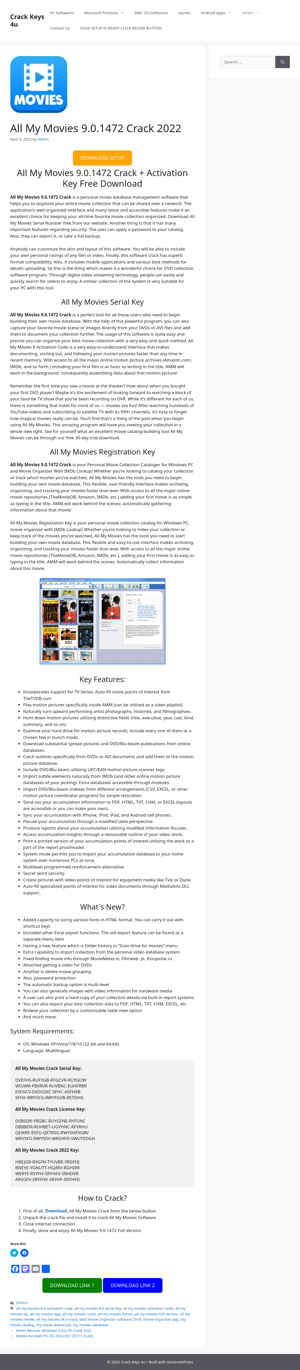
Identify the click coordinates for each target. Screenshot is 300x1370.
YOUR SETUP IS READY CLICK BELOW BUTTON (120, 27)
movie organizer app (161, 1319)
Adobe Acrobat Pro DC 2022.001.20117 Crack (54, 1335)
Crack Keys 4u (27, 20)
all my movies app (45, 1314)
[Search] (282, 62)
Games (184, 12)
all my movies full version (156, 1314)
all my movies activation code (148, 1308)
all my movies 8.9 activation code (44, 1308)
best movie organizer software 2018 (110, 1319)
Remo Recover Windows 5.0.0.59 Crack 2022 (54, 1330)
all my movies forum (115, 1314)
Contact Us (60, 27)
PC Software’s (62, 12)
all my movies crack (79, 1314)
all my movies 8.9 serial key (97, 1308)
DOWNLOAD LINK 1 (72, 1285)
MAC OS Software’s (151, 12)
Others (253, 12)
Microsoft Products (107, 12)
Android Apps (218, 12)
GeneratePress (180, 1361)
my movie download (53, 1324)
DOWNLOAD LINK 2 (133, 1285)
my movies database (90, 1324)
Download (56, 1211)
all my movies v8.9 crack (57, 1319)
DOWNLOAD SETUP (103, 157)
